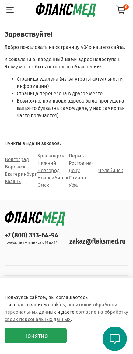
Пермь (76, 156)
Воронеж (15, 167)
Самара (77, 178)
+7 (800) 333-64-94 (31, 235)
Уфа (73, 185)
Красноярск (51, 156)
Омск (43, 185)
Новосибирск (52, 178)
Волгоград (17, 159)
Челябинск (110, 170)
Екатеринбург (21, 174)
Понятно (35, 335)
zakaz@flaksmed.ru (97, 241)
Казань (13, 181)
